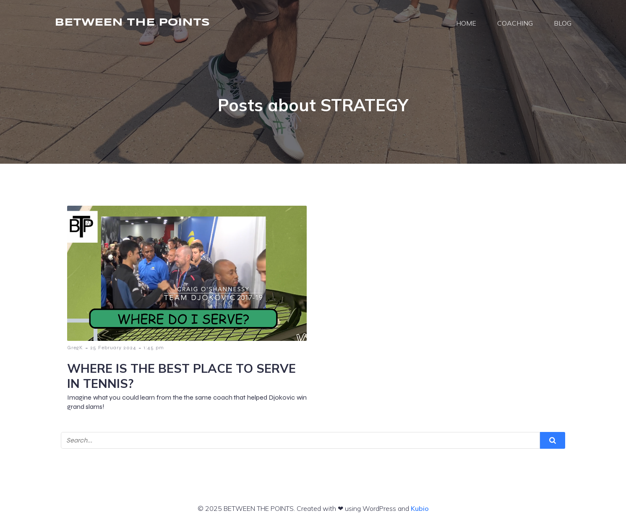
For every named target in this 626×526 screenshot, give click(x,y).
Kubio (420, 508)
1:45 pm (153, 348)
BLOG (562, 23)
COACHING (515, 23)
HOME (466, 23)
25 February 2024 (113, 348)
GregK (75, 348)
